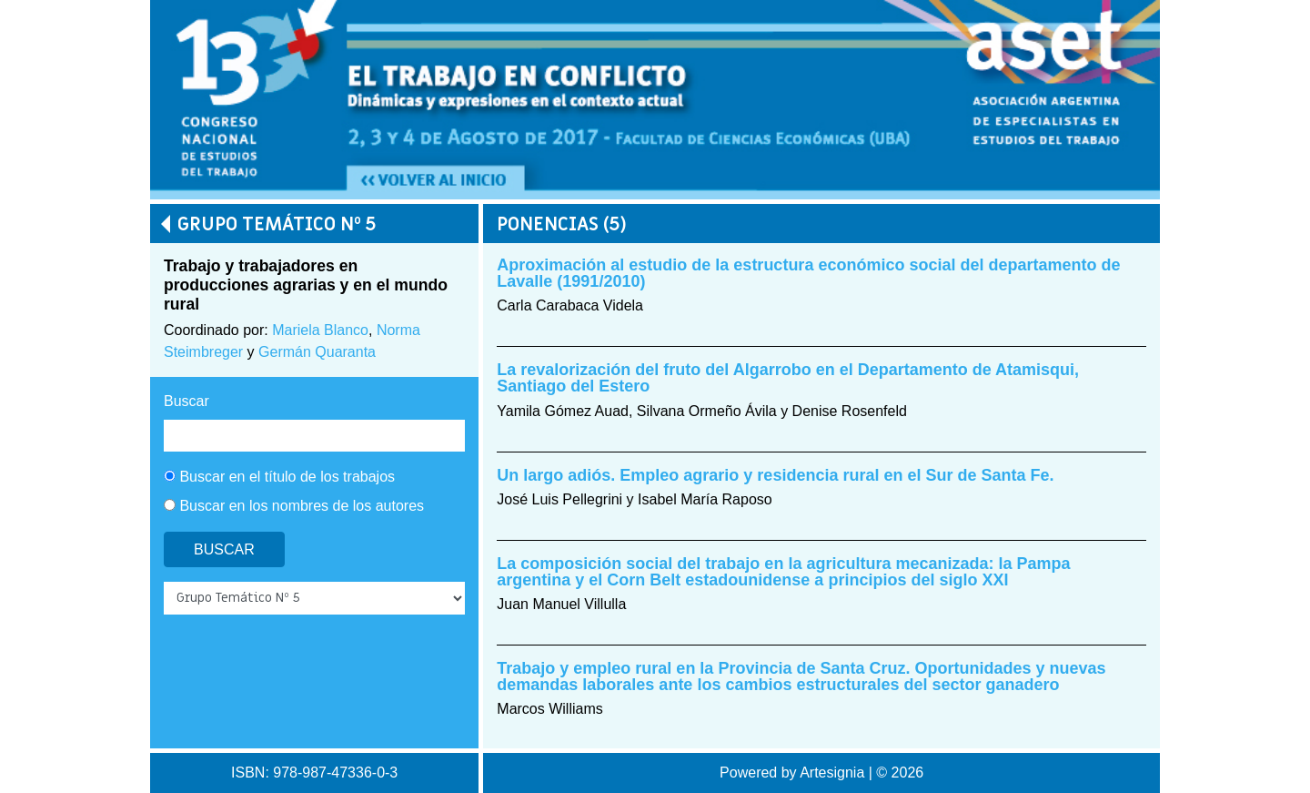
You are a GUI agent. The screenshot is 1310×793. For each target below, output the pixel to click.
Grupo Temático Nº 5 (276, 224)
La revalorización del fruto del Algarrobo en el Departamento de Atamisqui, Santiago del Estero (788, 378)
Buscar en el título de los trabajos (279, 476)
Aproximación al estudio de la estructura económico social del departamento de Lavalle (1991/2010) (808, 273)
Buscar (186, 401)
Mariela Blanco (320, 330)
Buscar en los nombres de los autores (294, 505)
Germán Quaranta (317, 352)
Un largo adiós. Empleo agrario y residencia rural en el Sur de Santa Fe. (775, 475)
